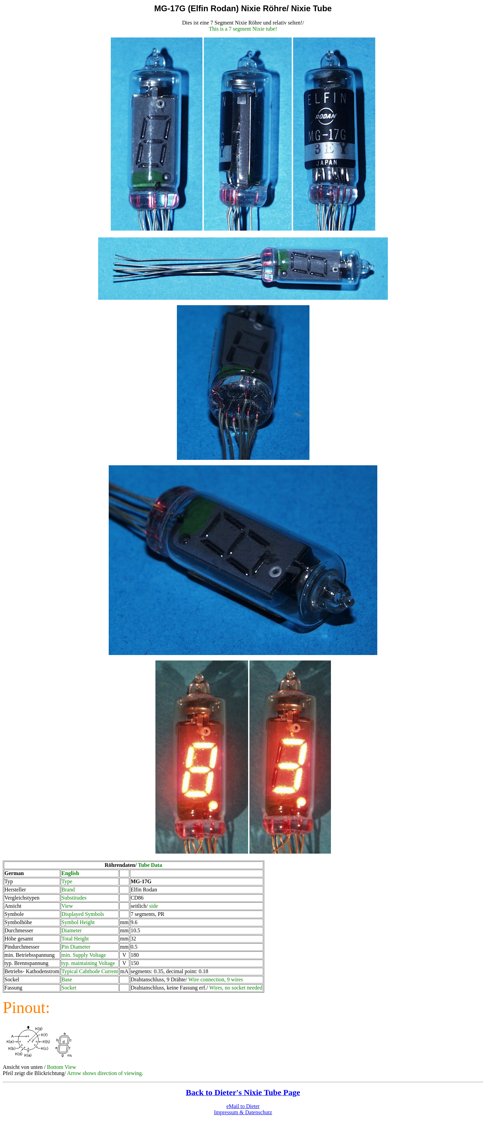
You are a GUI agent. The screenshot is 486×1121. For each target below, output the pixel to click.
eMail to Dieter (243, 1106)
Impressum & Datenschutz (243, 1112)
